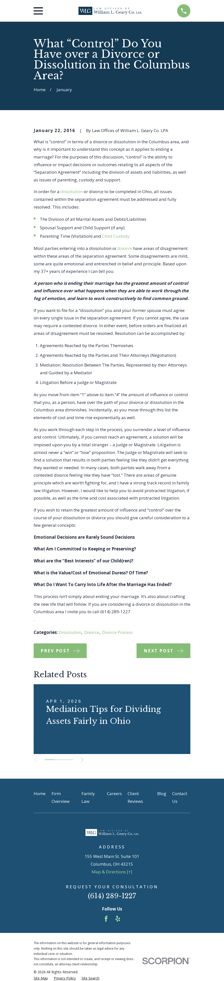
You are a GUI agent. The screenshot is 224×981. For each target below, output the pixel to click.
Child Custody (116, 236)
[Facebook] (106, 919)
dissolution (72, 191)
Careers (114, 793)
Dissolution (70, 632)
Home (40, 793)
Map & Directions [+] (112, 872)
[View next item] (82, 759)
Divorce (91, 632)
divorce (125, 248)
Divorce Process (117, 632)
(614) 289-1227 (112, 896)
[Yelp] (118, 919)
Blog (161, 793)
